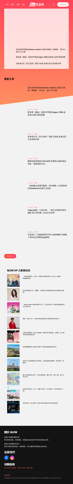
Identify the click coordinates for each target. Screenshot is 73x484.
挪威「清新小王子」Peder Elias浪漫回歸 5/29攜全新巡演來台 (41, 319)
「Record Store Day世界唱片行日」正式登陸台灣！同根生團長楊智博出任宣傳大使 (43, 305)
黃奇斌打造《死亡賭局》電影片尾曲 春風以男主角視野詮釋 (40, 403)
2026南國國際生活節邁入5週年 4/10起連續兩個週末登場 (39, 347)
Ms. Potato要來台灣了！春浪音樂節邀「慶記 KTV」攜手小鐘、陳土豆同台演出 (43, 376)
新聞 (18, 4)
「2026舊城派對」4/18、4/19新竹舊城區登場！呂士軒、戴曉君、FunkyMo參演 (42, 277)
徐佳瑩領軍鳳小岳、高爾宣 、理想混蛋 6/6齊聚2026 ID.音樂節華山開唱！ (43, 291)
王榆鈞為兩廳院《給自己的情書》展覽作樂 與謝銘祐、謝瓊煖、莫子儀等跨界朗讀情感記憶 (43, 333)
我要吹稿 (63, 4)
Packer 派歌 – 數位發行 (25, 468)
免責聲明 (7, 475)
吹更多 (10, 256)
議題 (12, 4)
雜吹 (23, 4)
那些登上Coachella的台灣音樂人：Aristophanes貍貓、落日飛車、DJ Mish (43, 362)
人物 (6, 4)
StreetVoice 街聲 (10, 468)
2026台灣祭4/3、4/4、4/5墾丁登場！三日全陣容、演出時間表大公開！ (43, 390)
